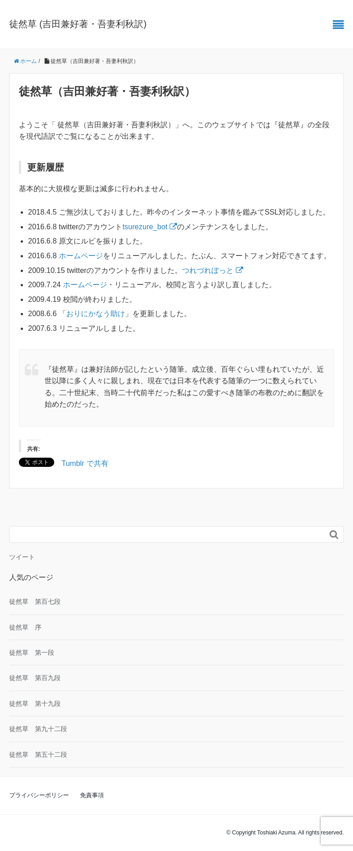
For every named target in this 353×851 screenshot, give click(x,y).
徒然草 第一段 (31, 652)
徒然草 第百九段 (35, 677)
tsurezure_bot (149, 227)
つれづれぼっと (212, 270)
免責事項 (92, 795)
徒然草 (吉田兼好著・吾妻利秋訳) (78, 24)
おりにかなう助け (95, 314)
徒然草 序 (25, 627)
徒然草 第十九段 (35, 703)
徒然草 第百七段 (35, 601)
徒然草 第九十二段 (38, 728)
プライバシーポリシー (39, 795)
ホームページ (81, 256)
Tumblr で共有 (85, 463)
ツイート (22, 557)
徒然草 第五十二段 (38, 754)
